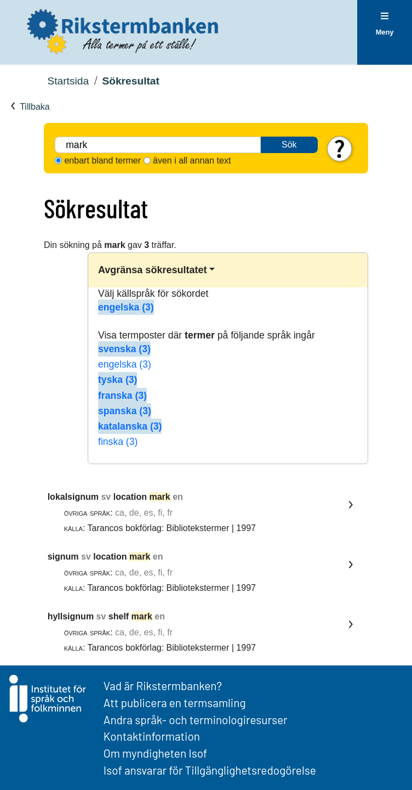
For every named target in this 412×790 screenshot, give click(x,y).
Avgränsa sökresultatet (152, 269)
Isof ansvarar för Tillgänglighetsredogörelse (210, 770)
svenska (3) (124, 348)
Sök (289, 144)
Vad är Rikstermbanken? (163, 685)
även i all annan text (192, 160)
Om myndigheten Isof (155, 753)
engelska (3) (126, 307)
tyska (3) (117, 379)
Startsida (68, 81)
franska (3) (122, 395)
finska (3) (118, 441)
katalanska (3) (130, 426)
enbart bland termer (102, 160)
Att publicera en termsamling (175, 702)
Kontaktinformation (152, 736)
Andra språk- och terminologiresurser (196, 719)
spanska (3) (124, 410)
